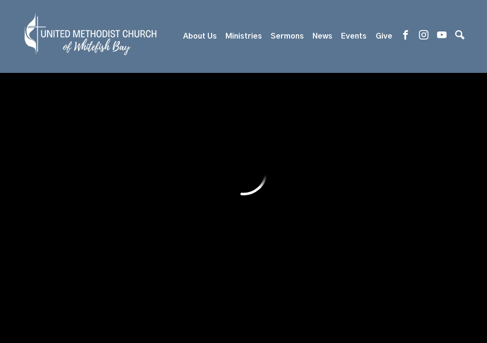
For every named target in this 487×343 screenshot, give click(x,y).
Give (384, 36)
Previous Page (86, 116)
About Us (200, 36)
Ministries (243, 36)
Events (354, 36)
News (322, 36)
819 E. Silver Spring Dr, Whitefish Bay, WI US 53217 (222, 247)
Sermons (287, 36)
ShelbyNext (244, 310)
